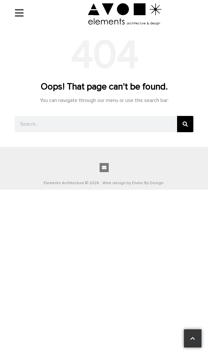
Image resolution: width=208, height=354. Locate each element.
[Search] (185, 124)
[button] (19, 14)
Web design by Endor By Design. (133, 183)
